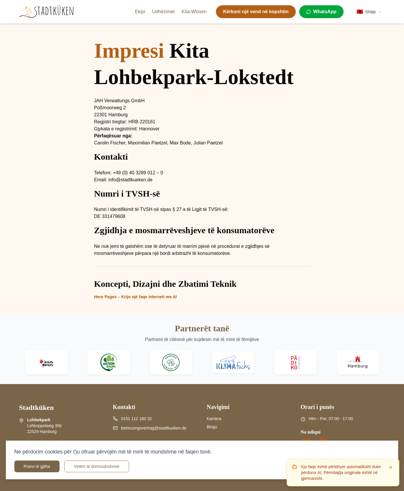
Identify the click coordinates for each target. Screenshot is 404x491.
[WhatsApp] (321, 11)
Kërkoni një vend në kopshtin (255, 11)
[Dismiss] (390, 467)
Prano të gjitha (37, 466)
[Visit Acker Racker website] (47, 362)
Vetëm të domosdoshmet (96, 466)
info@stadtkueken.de (130, 179)
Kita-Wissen (194, 11)
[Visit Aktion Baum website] (109, 362)
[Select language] (369, 11)
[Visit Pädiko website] (295, 362)
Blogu (212, 426)
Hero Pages (105, 296)
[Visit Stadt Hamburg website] (358, 362)
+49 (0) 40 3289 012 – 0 (138, 172)
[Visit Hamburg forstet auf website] (171, 362)
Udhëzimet (163, 11)
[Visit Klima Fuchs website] (233, 362)
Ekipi (140, 11)
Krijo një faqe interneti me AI (149, 296)
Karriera (214, 418)
